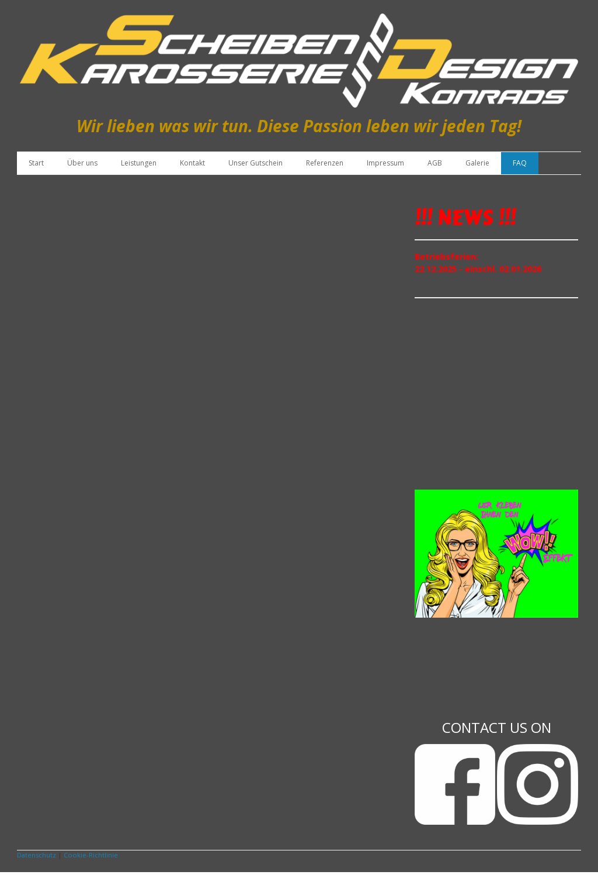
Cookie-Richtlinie (91, 854)
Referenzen (324, 163)
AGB (434, 163)
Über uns (82, 163)
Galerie (477, 163)
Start (36, 163)
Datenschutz (36, 854)
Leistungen (139, 163)
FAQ (520, 163)
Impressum (385, 163)
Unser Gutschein (255, 163)
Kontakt (192, 163)
